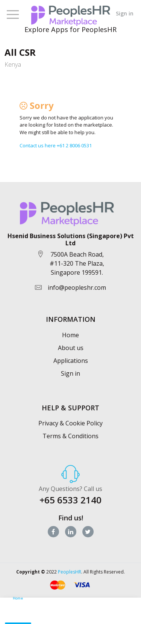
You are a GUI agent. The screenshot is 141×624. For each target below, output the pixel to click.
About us (70, 348)
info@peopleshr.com (77, 287)
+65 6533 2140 (70, 500)
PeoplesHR (69, 572)
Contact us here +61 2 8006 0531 (56, 145)
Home (70, 335)
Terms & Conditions (70, 436)
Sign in (124, 13)
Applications (70, 360)
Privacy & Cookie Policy (70, 423)
